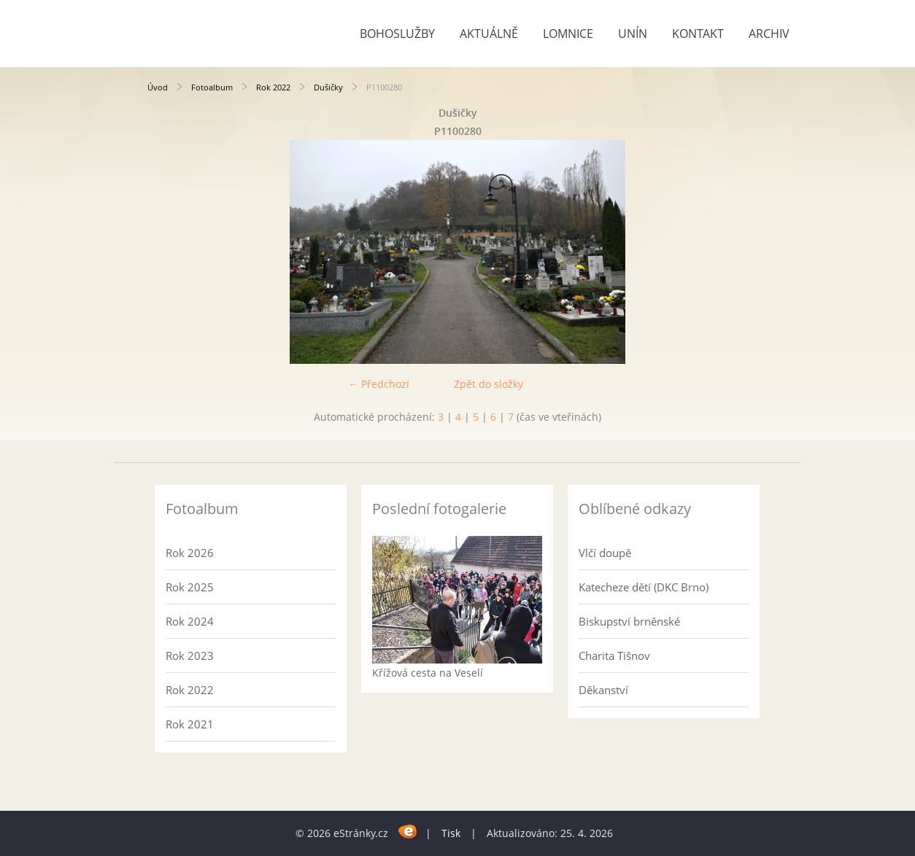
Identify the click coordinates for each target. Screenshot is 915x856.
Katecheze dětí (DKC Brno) (644, 587)
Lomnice (568, 34)
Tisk (450, 833)
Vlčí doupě (605, 552)
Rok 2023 (190, 655)
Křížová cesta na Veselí (427, 673)
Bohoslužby (397, 34)
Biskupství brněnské (629, 621)
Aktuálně (489, 34)
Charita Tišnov (614, 655)
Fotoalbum (212, 87)
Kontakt (698, 34)
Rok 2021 (190, 724)
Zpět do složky (488, 384)
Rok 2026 (190, 552)
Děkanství (603, 689)
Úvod (157, 87)
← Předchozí (378, 384)
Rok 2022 (273, 87)
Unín (632, 34)
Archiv (769, 34)
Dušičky (328, 87)
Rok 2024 (190, 621)
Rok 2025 (190, 587)
